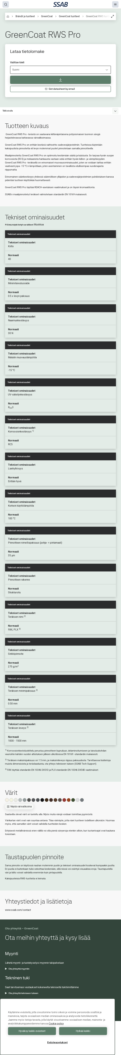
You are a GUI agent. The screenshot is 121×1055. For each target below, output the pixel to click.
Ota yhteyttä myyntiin (17, 968)
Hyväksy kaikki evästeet (32, 1030)
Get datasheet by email (60, 89)
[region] (57, 1026)
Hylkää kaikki (83, 1030)
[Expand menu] (115, 111)
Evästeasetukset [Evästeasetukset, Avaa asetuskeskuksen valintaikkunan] (57, 1042)
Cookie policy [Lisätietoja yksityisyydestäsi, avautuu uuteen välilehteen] (56, 1023)
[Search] (6, 4)
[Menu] (115, 4)
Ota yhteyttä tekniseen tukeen (21, 993)
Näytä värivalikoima (19, 806)
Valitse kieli (17, 62)
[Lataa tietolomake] (60, 80)
